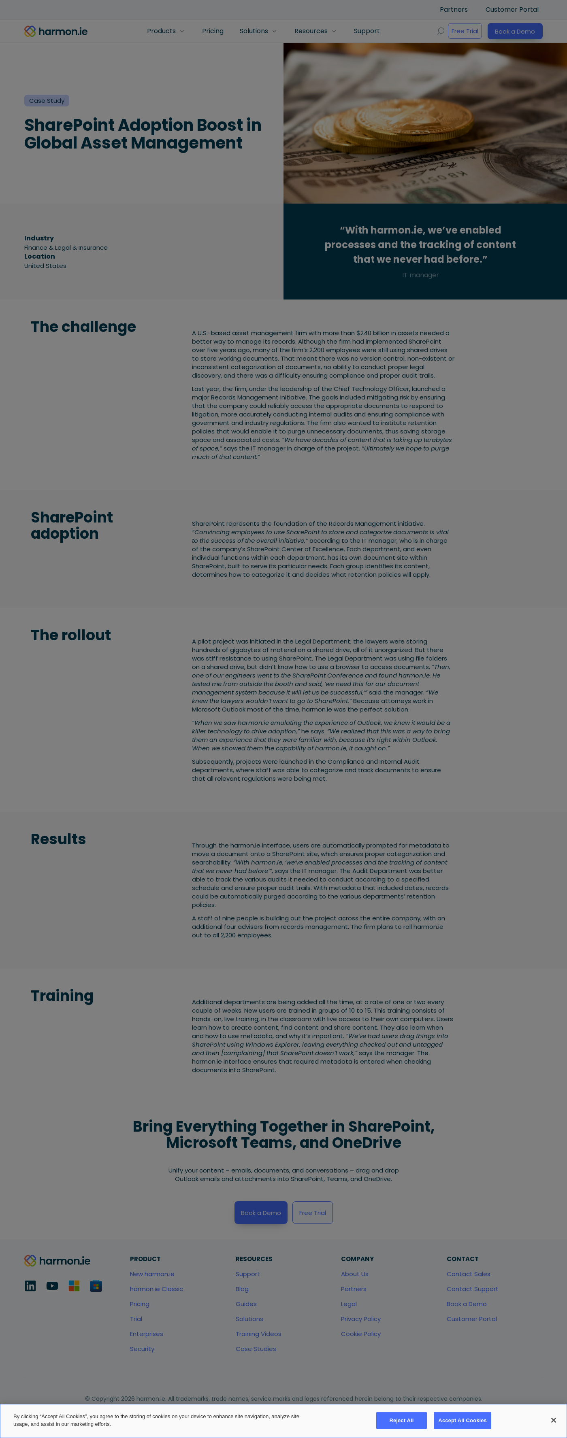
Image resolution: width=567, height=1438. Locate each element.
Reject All (401, 1425)
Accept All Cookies (462, 1425)
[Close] (554, 1425)
